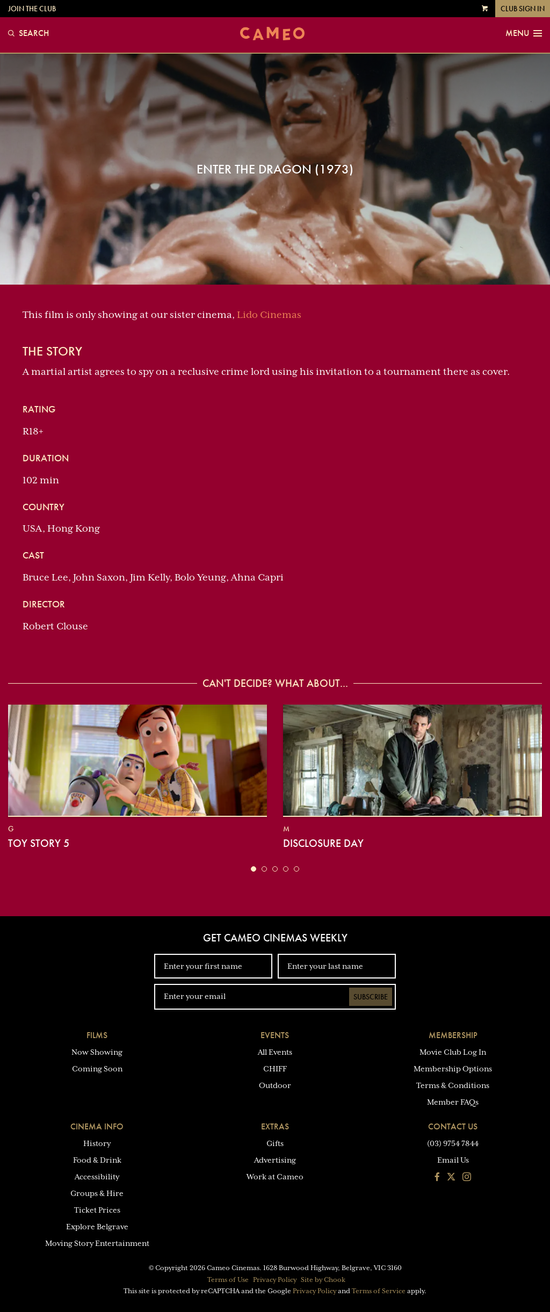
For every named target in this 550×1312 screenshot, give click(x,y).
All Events (275, 1052)
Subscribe (370, 997)
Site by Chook (323, 1280)
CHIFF (275, 1068)
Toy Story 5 (38, 843)
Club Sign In (523, 8)
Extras (275, 1126)
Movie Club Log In (452, 1052)
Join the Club (32, 8)
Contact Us (452, 1126)
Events (274, 1035)
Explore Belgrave (97, 1226)
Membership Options (453, 1068)
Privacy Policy (274, 1280)
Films (96, 1035)
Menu (523, 33)
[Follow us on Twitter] (451, 1177)
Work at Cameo (275, 1176)
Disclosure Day (323, 843)
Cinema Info (97, 1126)
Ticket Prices (97, 1210)
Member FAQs (453, 1102)
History (97, 1143)
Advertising (275, 1160)
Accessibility (97, 1176)
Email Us (453, 1160)
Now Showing (96, 1052)
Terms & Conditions (452, 1085)
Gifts (275, 1143)
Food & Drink (97, 1160)
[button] (253, 869)
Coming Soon (97, 1068)
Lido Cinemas (269, 314)
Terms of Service (379, 1291)
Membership (453, 1035)
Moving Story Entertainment (97, 1243)
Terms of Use (228, 1280)
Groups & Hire (97, 1193)
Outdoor (275, 1085)
